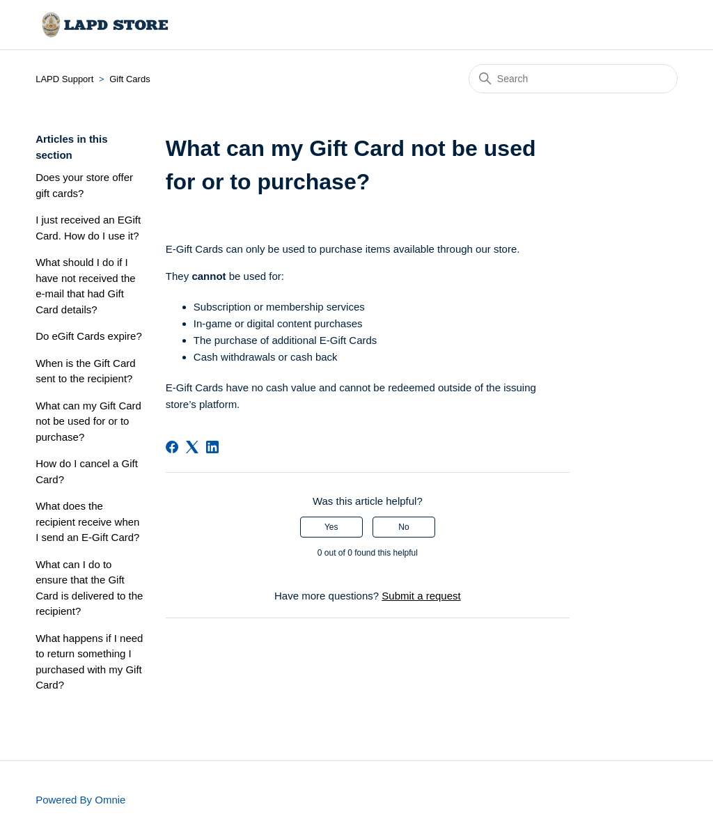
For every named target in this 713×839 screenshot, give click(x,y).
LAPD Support (64, 79)
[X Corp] (192, 447)
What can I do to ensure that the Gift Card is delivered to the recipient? (89, 588)
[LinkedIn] (212, 447)
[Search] (573, 79)
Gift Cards (129, 79)
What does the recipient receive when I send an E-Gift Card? (87, 521)
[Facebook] (172, 447)
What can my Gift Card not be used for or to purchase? (88, 421)
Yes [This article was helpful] (331, 527)
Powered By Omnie (80, 800)
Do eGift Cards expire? (89, 336)
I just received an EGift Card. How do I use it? (88, 228)
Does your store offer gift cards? (84, 185)
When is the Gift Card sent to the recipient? (85, 371)
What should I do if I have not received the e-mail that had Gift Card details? (85, 285)
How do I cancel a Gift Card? (87, 471)
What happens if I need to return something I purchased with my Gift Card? (89, 661)
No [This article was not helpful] (403, 527)
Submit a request (421, 596)
